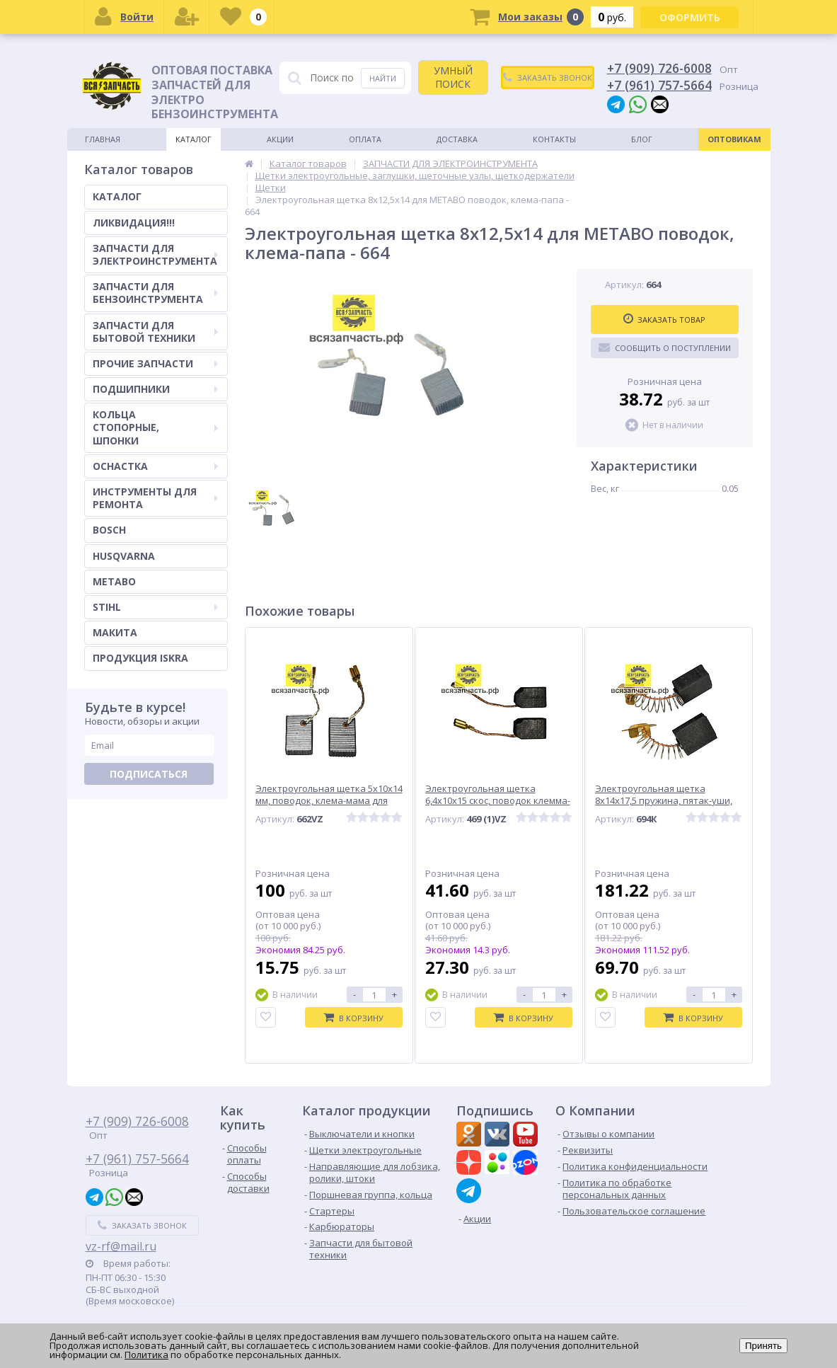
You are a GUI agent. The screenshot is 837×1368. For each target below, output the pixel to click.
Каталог (193, 139)
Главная (102, 139)
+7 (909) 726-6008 (659, 67)
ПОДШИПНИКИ (155, 389)
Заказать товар (664, 319)
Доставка (457, 139)
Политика (146, 1354)
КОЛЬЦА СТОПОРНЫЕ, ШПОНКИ (155, 427)
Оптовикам (734, 139)
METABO (114, 581)
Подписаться (148, 774)
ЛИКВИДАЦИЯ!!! (134, 222)
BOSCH (109, 529)
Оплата (365, 139)
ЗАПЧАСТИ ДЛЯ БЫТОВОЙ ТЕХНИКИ (155, 331)
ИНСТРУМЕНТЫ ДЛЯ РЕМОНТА (155, 498)
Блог (641, 139)
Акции (280, 139)
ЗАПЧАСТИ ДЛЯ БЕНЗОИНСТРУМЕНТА (155, 293)
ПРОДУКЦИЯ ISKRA (140, 658)
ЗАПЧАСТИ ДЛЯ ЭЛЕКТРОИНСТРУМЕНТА (155, 254)
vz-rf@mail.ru (121, 1246)
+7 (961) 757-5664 (659, 84)
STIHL (155, 607)
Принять (763, 1345)
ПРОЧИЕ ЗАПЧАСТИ (155, 363)
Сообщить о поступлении (665, 347)
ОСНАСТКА (155, 466)
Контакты (554, 139)
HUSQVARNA (124, 556)
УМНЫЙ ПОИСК (453, 77)
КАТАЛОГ (117, 196)
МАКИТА (115, 632)
